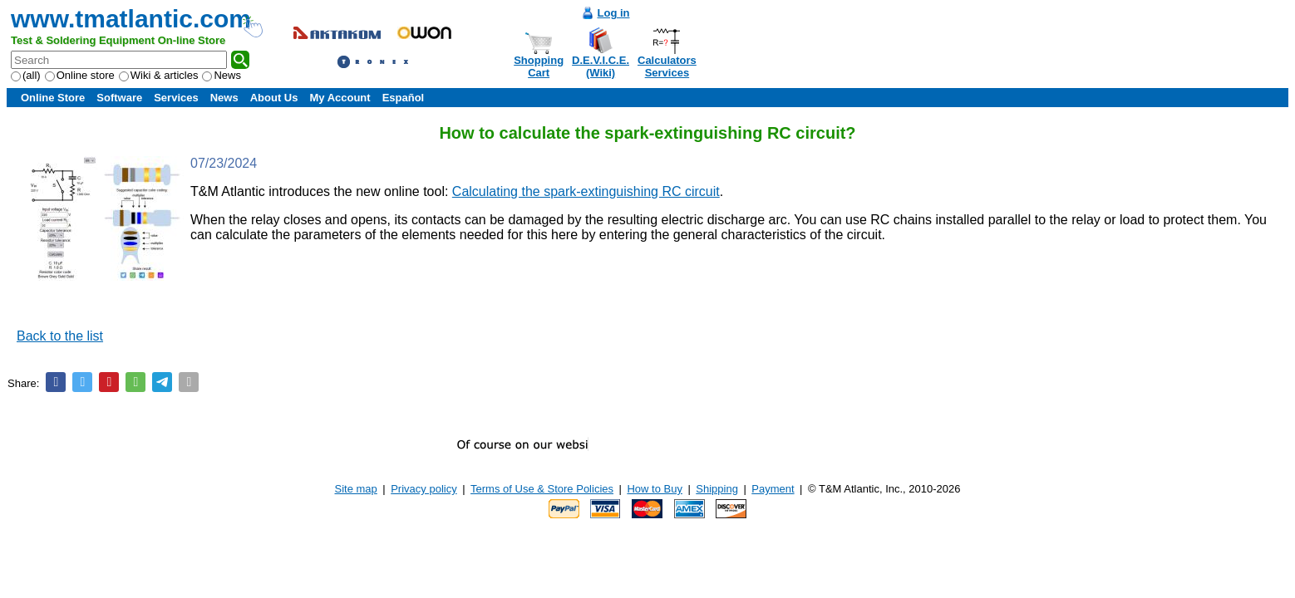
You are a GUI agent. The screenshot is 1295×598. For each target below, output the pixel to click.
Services (176, 97)
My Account (339, 97)
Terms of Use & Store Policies (541, 489)
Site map (356, 489)
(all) (26, 75)
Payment (772, 489)
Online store (80, 75)
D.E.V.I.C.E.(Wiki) (600, 66)
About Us (274, 97)
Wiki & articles (159, 75)
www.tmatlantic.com (131, 18)
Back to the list (60, 336)
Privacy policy (423, 489)
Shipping (717, 489)
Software (119, 97)
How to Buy (654, 489)
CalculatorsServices (667, 66)
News (221, 75)
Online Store (53, 97)
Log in (614, 13)
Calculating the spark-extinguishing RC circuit (586, 191)
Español (403, 97)
